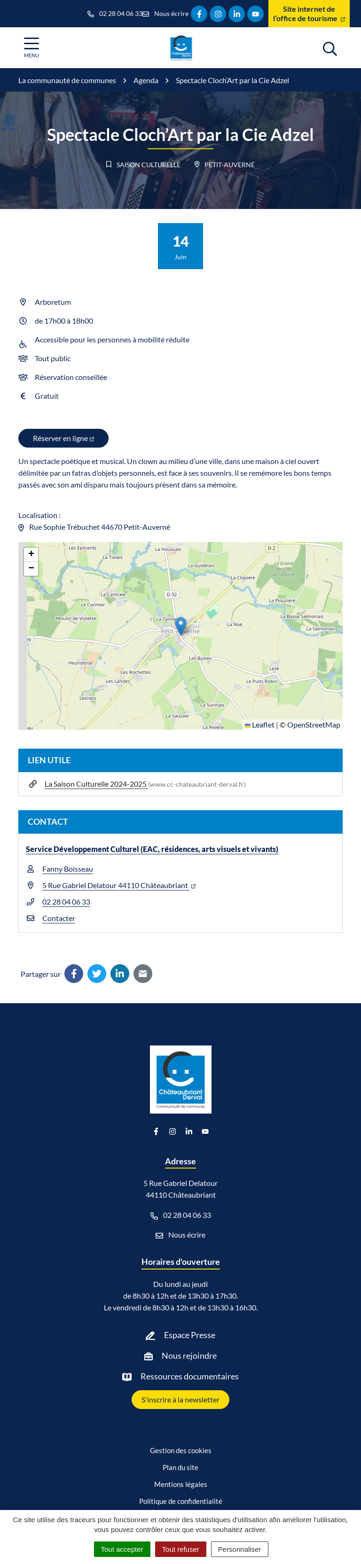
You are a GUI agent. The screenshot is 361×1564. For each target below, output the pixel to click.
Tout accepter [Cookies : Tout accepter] (122, 1549)
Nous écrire (180, 1234)
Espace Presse (189, 1335)
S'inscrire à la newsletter (180, 1399)
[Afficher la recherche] (330, 47)
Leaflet (260, 724)
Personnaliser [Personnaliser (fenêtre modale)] (239, 1549)
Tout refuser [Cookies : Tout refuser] (180, 1549)
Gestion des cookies (181, 1450)
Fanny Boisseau (67, 868)
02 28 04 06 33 (66, 901)
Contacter (58, 918)
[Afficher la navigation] (31, 48)
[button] (181, 626)
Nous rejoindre (189, 1355)
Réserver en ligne (63, 438)
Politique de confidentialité (180, 1501)
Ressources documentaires (190, 1376)
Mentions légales (180, 1484)
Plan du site (180, 1467)
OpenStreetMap (313, 724)
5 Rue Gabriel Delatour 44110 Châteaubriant (119, 885)
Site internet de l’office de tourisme (309, 13)
